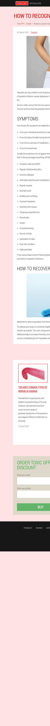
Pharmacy (28, 528)
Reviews (39, 528)
